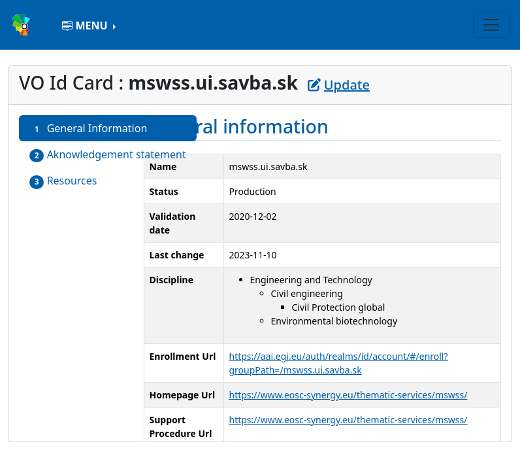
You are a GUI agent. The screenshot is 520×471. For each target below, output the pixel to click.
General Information (88, 128)
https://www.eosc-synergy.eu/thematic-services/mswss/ (348, 395)
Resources (63, 180)
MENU (86, 25)
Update (339, 85)
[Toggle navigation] (491, 25)
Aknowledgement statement (107, 154)
